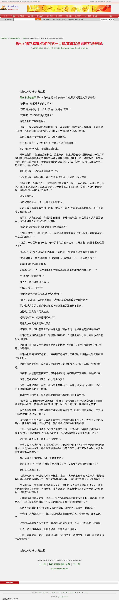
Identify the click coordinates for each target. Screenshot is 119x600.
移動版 (95, 16)
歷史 (57, 16)
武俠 (38, 16)
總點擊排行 (13, 1)
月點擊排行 (29, 1)
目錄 (24, 38)
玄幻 (28, 16)
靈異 (79, 16)
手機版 (13, 16)
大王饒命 (58, 19)
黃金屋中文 (3, 38)
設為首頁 (108, 1)
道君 (53, 19)
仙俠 (41, 16)
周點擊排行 (20, 1)
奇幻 (32, 16)
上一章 (42, 564)
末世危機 (57, 48)
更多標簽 (84, 48)
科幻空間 (50, 48)
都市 (48, 16)
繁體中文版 (93, 1)
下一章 (76, 564)
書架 (110, 16)
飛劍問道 (71, 19)
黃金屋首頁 (5, 1)
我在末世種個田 (15, 38)
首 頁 (5, 16)
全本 (86, 16)
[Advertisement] (38, 68)
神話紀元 (65, 19)
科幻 (76, 16)
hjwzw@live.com (63, 597)
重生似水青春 (79, 19)
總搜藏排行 (36, 1)
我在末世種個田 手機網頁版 (59, 569)
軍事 (60, 16)
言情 (51, 16)
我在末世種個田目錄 (59, 564)
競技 (70, 16)
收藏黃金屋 (101, 1)
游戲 (67, 16)
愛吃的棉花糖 (38, 48)
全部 (89, 16)
